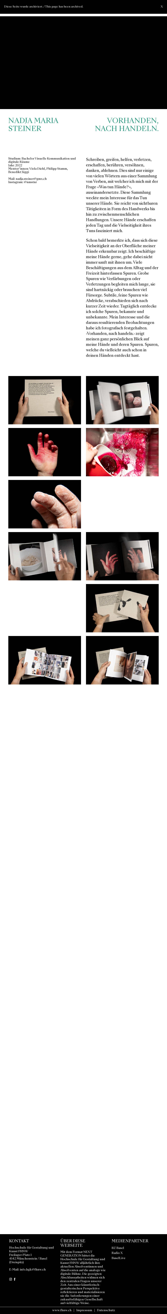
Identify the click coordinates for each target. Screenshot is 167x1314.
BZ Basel (118, 1248)
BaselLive (118, 1258)
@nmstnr (30, 182)
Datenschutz (106, 1310)
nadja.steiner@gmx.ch (31, 179)
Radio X (117, 1253)
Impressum (84, 1310)
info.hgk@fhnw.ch (33, 1269)
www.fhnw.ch (62, 1310)
